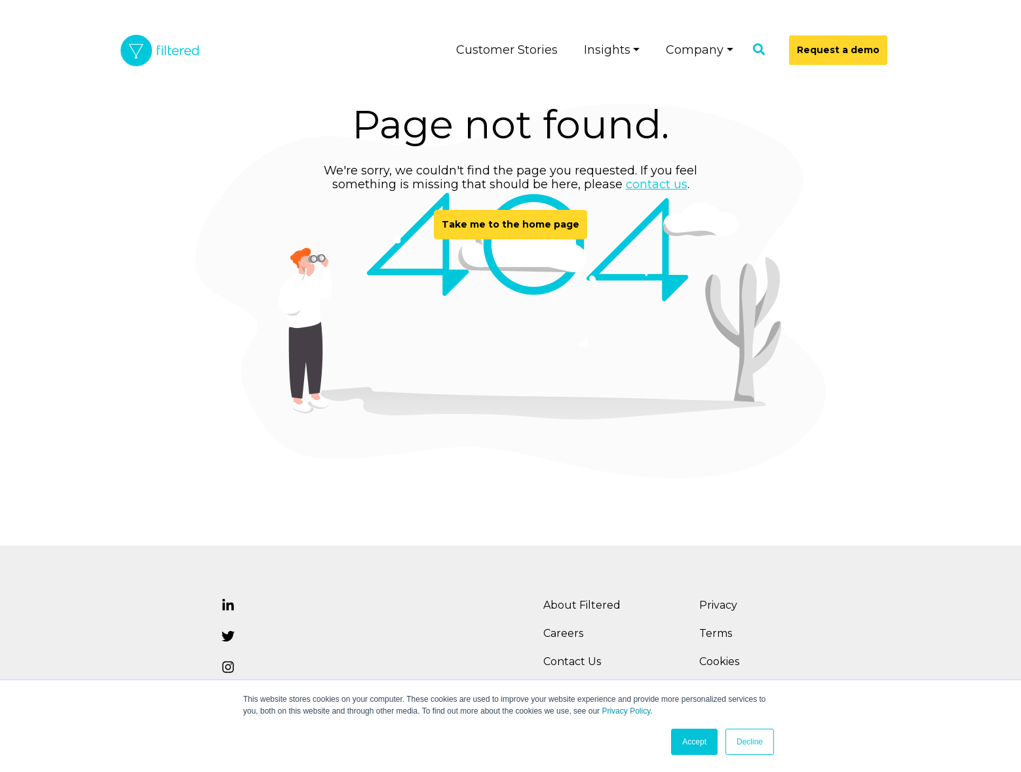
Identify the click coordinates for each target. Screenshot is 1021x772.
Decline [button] (750, 741)
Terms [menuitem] (715, 633)
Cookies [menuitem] (719, 661)
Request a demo (838, 50)
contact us (656, 184)
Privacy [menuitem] (718, 605)
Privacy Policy (626, 711)
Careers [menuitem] (563, 633)
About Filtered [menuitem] (582, 605)
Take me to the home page (510, 224)
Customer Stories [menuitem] (507, 50)
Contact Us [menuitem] (572, 661)
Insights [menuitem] (607, 50)
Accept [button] (694, 741)
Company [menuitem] (694, 50)
